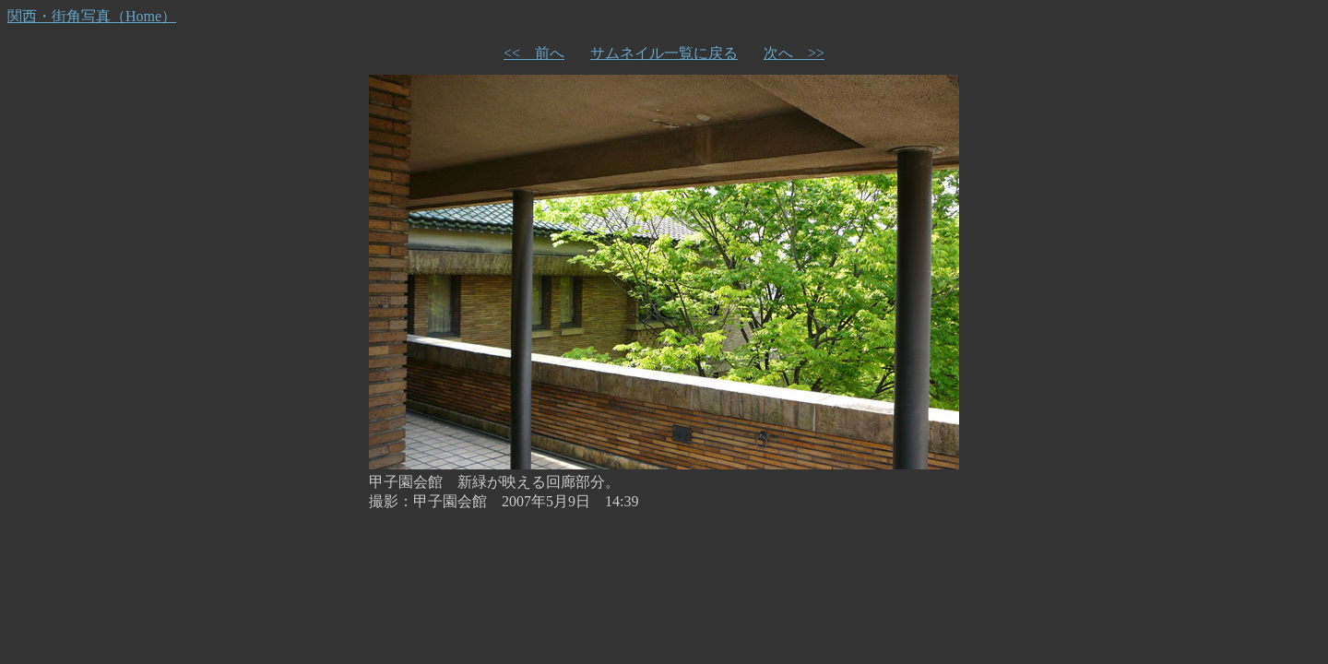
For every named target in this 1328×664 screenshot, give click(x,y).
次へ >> (794, 53)
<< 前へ (534, 53)
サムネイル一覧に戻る (664, 53)
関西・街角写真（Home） (91, 16)
